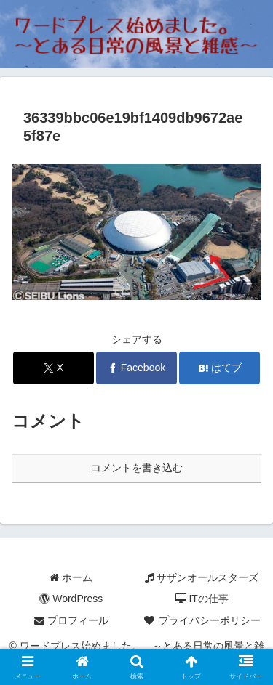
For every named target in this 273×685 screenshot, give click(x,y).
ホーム (71, 577)
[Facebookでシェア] (136, 368)
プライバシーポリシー (202, 620)
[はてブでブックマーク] (219, 368)
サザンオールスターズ (201, 577)
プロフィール (71, 620)
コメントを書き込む (137, 468)
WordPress (71, 598)
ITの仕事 (202, 598)
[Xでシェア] (53, 368)
